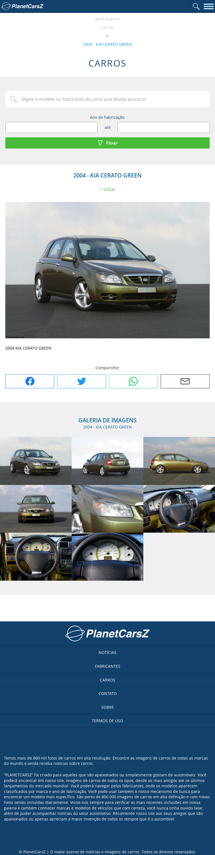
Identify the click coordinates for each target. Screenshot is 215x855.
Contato (108, 693)
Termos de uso (107, 720)
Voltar (109, 189)
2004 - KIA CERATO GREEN (107, 44)
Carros (107, 27)
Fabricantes (107, 666)
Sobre (107, 707)
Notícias (107, 652)
